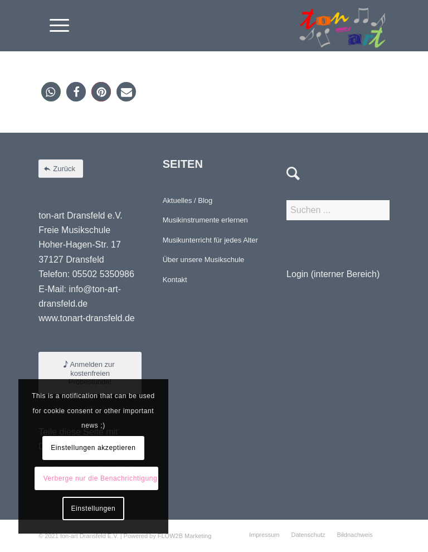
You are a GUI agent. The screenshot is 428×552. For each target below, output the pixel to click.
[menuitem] (53, 26)
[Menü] (53, 26)
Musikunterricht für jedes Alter (210, 240)
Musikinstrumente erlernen (205, 220)
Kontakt (175, 279)
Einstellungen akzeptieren (93, 448)
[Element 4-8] (342, 26)
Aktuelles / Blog (188, 200)
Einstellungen (93, 508)
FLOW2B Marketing (185, 535)
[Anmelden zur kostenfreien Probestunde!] (90, 373)
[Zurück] (60, 168)
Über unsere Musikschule (204, 259)
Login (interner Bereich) (333, 274)
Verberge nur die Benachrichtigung (100, 478)
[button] (51, 91)
